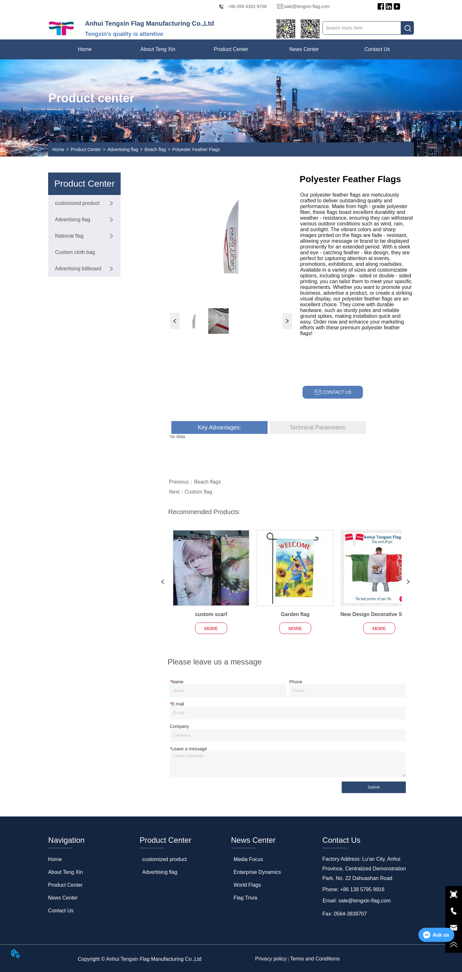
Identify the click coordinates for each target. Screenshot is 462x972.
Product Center (86, 149)
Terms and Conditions (315, 958)
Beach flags (207, 482)
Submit (374, 787)
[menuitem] (157, 49)
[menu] (231, 49)
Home (58, 149)
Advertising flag (122, 149)
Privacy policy (271, 958)
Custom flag (198, 491)
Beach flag (155, 149)
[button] (158, 49)
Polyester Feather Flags (196, 149)
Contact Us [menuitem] (377, 49)
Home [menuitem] (85, 49)
